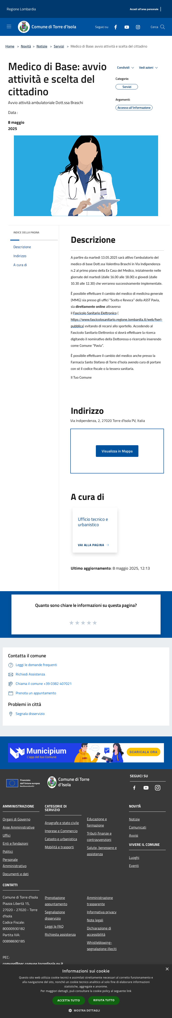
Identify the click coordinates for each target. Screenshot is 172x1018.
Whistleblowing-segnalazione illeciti (102, 945)
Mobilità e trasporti (59, 847)
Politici (8, 851)
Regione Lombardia (21, 9)
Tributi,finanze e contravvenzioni (99, 836)
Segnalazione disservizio (55, 915)
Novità (26, 46)
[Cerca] (162, 27)
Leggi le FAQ (54, 926)
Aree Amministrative (18, 827)
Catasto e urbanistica (61, 839)
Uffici (7, 835)
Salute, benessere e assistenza (102, 851)
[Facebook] (113, 27)
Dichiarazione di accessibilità (99, 931)
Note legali (95, 920)
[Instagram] (136, 27)
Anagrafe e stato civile (62, 822)
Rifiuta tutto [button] (104, 1000)
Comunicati (137, 827)
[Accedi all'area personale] (144, 9)
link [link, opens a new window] (129, 991)
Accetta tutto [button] (69, 1000)
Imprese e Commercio (61, 831)
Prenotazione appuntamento (56, 901)
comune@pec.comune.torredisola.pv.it (33, 963)
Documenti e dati (16, 874)
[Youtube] (124, 27)
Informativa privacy (101, 912)
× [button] (167, 969)
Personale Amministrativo (14, 862)
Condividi (126, 67)
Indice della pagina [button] (26, 232)
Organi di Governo (16, 819)
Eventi (134, 865)
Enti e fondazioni (15, 843)
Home (9, 46)
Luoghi (134, 857)
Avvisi (133, 835)
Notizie (42, 46)
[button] (86, 1010)
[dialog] (86, 991)
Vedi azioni (149, 67)
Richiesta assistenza (60, 934)
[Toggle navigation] (9, 26)
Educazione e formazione (97, 822)
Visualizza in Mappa (117, 451)
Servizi (59, 46)
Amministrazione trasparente (100, 901)
